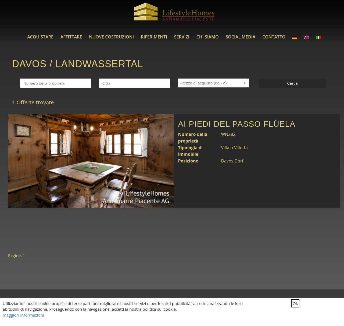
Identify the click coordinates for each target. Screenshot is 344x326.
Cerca (292, 83)
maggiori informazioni (23, 315)
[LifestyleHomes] (174, 15)
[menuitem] (40, 37)
